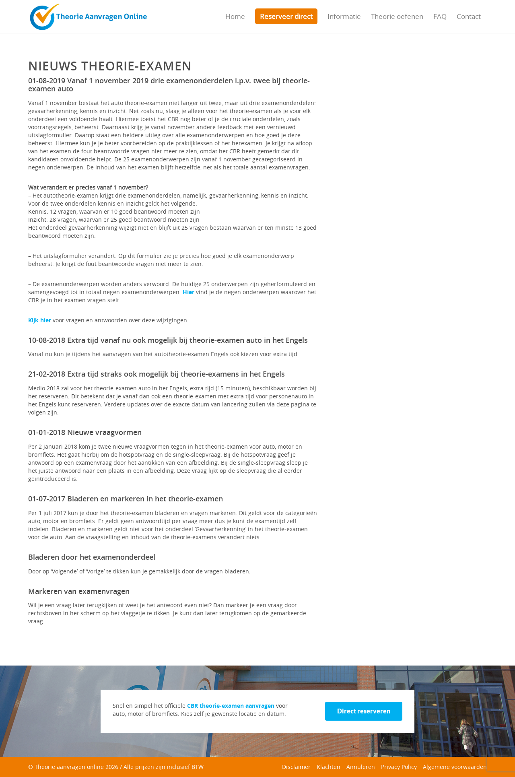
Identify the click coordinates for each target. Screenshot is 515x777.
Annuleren (360, 767)
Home (235, 16)
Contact (469, 16)
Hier (189, 292)
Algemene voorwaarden (455, 767)
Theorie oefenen (397, 16)
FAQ (440, 16)
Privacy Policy (399, 767)
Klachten (328, 767)
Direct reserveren (363, 711)
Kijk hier (39, 320)
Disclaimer (296, 767)
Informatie (344, 16)
